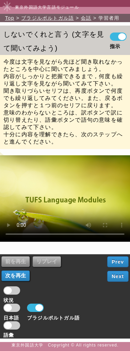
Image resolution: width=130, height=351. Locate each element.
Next (118, 276)
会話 (86, 18)
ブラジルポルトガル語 (47, 18)
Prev (118, 262)
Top (9, 18)
